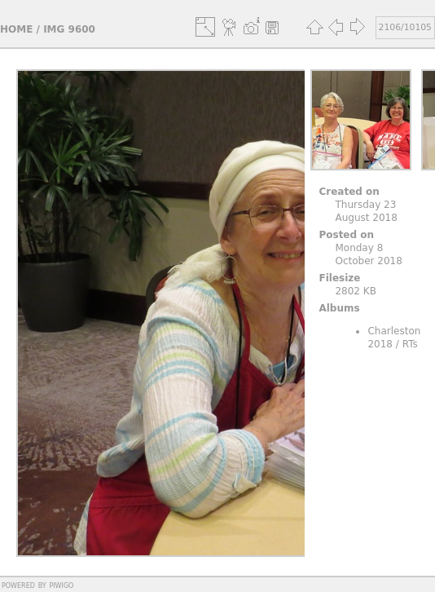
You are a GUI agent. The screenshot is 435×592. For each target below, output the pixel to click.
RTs (410, 344)
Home (16, 29)
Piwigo (61, 584)
